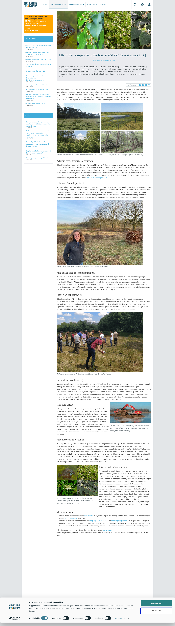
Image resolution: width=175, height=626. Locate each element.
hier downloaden (71, 518)
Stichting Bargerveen (108, 60)
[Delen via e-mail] (149, 85)
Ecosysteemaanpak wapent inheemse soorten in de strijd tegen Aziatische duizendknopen (38, 124)
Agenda (103, 4)
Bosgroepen (97, 60)
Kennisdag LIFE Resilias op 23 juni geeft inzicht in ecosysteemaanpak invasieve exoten (37, 144)
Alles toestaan (156, 607)
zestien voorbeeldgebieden (97, 178)
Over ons (92, 4)
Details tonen (120, 622)
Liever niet (156, 614)
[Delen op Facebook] (140, 85)
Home (45, 4)
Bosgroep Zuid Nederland (98, 521)
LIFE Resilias (88, 516)
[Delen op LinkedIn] (146, 85)
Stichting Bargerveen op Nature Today (39, 158)
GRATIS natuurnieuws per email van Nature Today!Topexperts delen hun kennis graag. (37, 25)
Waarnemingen (76, 4)
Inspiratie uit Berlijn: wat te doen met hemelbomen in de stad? (38, 152)
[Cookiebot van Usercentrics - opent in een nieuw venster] (14, 621)
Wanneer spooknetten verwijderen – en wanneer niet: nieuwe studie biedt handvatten (38, 97)
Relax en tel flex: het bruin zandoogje (38, 59)
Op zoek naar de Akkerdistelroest (37, 90)
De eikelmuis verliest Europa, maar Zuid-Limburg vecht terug (37, 53)
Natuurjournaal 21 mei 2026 (35, 71)
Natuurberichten (58, 4)
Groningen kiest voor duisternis (36, 85)
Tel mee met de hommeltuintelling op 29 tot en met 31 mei (38, 65)
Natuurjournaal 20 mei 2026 (35, 103)
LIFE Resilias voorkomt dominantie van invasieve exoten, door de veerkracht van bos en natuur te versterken (37, 134)
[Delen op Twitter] (143, 85)
